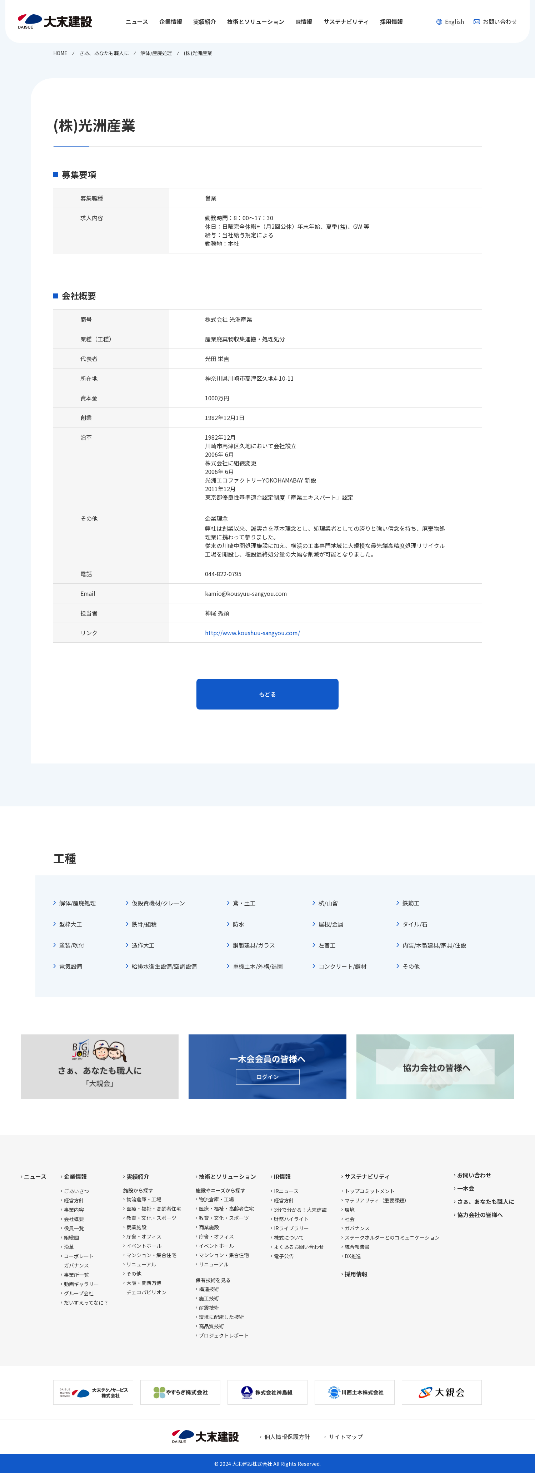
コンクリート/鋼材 (342, 966)
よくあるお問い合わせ (299, 1246)
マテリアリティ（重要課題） (377, 1200)
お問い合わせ (495, 21)
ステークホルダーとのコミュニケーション (392, 1237)
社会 (350, 1218)
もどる (267, 694)
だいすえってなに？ (86, 1302)
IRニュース (286, 1191)
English (450, 21)
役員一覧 (74, 1228)
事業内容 (74, 1209)
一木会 (465, 1188)
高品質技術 (211, 1326)
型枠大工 (70, 924)
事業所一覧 (76, 1274)
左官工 (327, 945)
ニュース (137, 21)
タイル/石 (415, 924)
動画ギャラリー (81, 1283)
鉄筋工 (411, 903)
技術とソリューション (227, 1176)
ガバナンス (357, 1228)
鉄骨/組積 (144, 924)
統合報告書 (357, 1246)
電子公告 (284, 1256)
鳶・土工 (244, 903)
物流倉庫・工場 (143, 1199)
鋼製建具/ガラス (254, 945)
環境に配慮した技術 (221, 1316)
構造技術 (209, 1288)
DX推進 (353, 1256)
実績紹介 (137, 1176)
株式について (289, 1237)
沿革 (69, 1246)
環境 (350, 1209)
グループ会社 (79, 1293)
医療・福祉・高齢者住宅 (153, 1208)
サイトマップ (346, 1436)
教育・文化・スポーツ (151, 1217)
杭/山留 (328, 903)
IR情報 (282, 1176)
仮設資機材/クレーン (158, 903)
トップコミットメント (370, 1191)
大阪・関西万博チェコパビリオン (146, 1287)
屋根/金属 (331, 924)
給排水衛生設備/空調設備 (164, 966)
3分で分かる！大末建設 (300, 1209)
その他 (411, 966)
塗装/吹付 (71, 945)
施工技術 (209, 1298)
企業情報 (75, 1176)
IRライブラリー (291, 1228)
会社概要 (74, 1218)
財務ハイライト (291, 1218)
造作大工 (143, 945)
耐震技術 (209, 1307)
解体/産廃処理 (77, 903)
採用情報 (391, 21)
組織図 (71, 1237)
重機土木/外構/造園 (258, 966)
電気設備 (70, 966)
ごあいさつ (76, 1191)
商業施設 (136, 1227)
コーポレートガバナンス (79, 1260)
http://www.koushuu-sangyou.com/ (252, 632)
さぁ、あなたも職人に (485, 1201)
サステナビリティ (367, 1176)
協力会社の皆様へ (480, 1214)
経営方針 (74, 1200)
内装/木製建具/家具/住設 (434, 945)
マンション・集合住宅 (151, 1255)
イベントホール (143, 1245)
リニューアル (141, 1264)
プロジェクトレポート (224, 1335)
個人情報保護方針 (287, 1436)
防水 (238, 924)
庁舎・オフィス (143, 1236)
